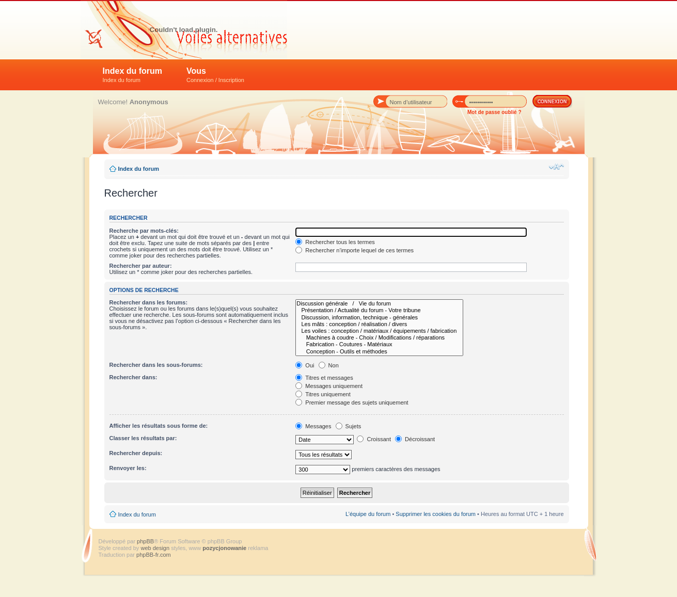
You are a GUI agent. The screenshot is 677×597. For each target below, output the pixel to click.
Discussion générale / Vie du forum (379, 303)
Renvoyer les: (128, 468)
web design (155, 548)
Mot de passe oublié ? (494, 112)
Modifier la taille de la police (556, 166)
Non (329, 365)
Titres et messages (324, 378)
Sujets (348, 426)
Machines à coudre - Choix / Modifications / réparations (379, 337)
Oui (304, 365)
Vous (215, 75)
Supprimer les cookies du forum (436, 514)
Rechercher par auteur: (140, 266)
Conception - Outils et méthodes (379, 351)
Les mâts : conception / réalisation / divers (379, 324)
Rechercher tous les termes (335, 242)
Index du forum (133, 75)
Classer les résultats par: (143, 438)
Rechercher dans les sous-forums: (156, 365)
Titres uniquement (323, 394)
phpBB (145, 541)
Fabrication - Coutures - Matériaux (379, 344)
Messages (313, 426)
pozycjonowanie (224, 548)
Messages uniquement (329, 386)
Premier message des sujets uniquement (351, 402)
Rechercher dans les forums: (148, 302)
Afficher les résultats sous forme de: (158, 426)
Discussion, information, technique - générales (379, 317)
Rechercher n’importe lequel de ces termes (354, 250)
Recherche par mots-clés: (144, 231)
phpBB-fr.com (153, 555)
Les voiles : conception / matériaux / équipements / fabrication (379, 331)
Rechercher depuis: (136, 453)
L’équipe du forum (367, 514)
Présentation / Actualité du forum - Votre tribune (379, 310)
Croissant (374, 439)
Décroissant (415, 439)
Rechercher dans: (133, 377)
